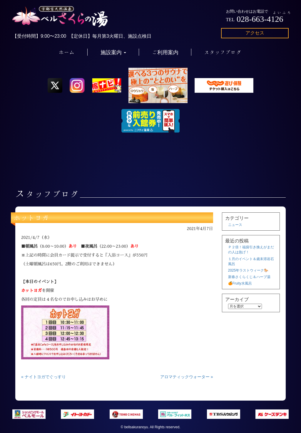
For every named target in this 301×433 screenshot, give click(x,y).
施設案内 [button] (113, 52)
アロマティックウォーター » (186, 376)
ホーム (67, 52)
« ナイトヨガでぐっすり (43, 376)
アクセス (254, 32)
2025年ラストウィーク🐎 (248, 270)
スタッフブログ (222, 52)
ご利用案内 (165, 52)
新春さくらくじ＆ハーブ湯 (249, 277)
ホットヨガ (31, 217)
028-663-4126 (260, 19)
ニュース (235, 225)
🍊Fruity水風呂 (240, 283)
